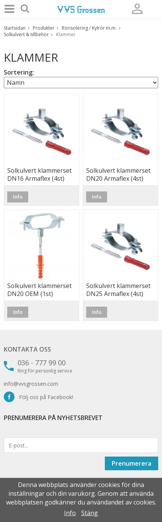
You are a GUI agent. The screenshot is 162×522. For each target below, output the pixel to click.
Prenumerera (131, 463)
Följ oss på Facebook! (38, 397)
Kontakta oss (27, 349)
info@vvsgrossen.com (31, 383)
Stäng (89, 513)
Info (17, 196)
